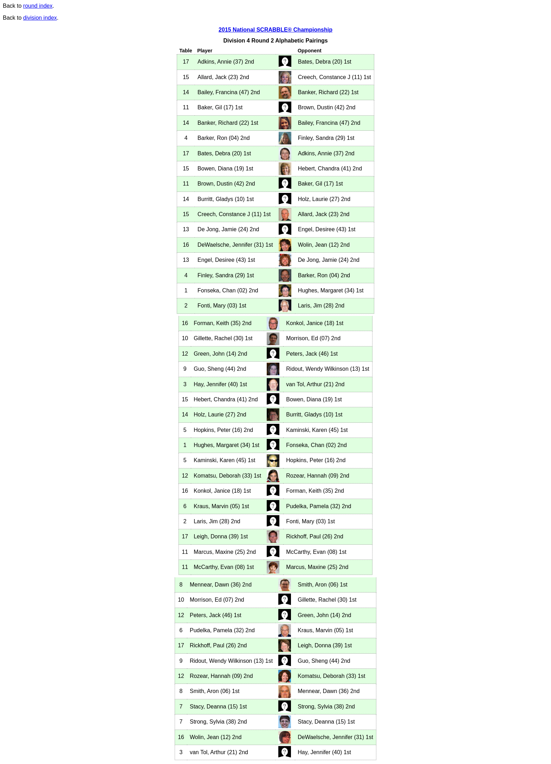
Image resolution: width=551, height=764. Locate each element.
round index (38, 6)
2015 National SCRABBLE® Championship (275, 30)
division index (40, 18)
